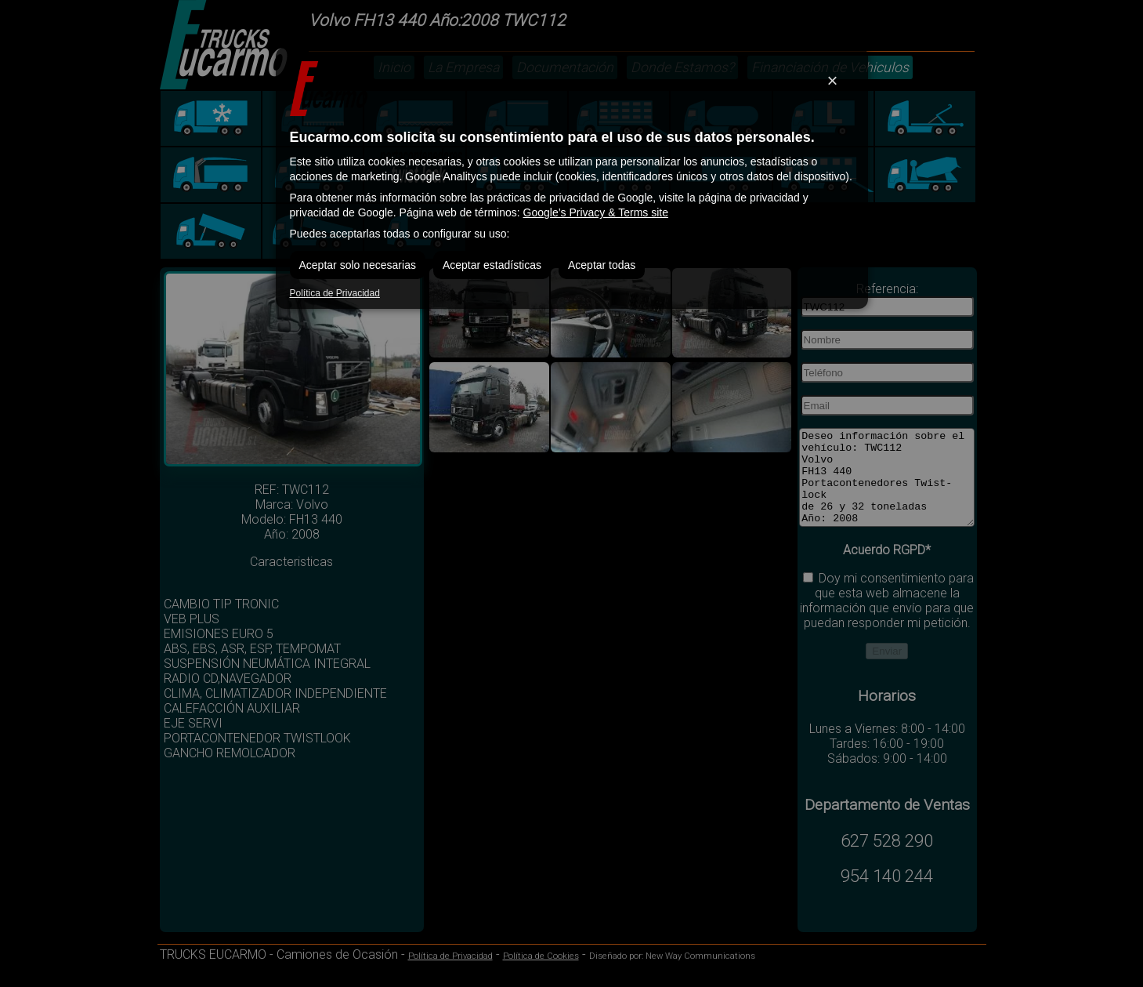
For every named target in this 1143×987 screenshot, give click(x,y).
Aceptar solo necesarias (357, 265)
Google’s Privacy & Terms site (595, 212)
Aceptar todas (601, 265)
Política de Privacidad (335, 293)
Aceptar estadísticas (492, 265)
